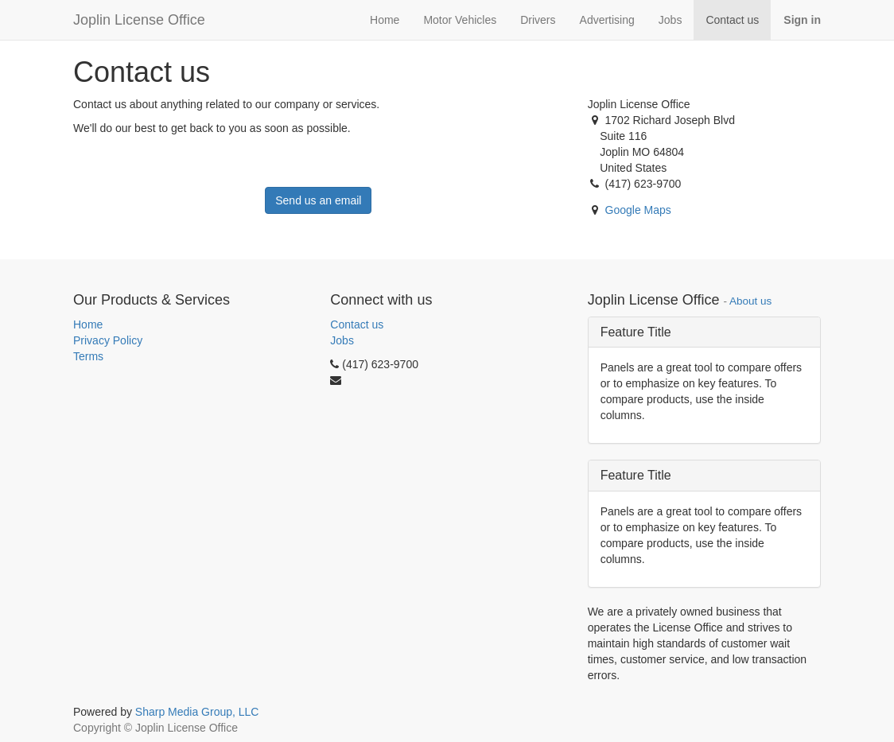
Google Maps (638, 210)
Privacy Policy (107, 340)
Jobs (342, 340)
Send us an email (318, 200)
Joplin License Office (139, 20)
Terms (88, 356)
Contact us (356, 324)
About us (750, 301)
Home (88, 324)
